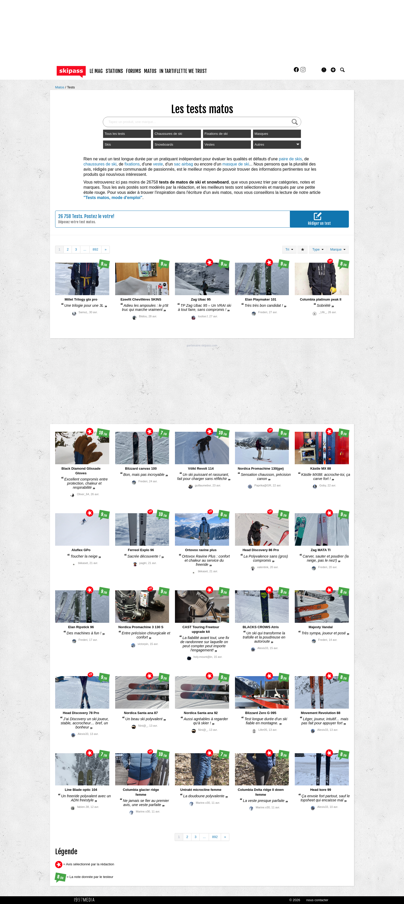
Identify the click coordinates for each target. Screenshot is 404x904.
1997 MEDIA (85, 899)
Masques (261, 134)
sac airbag (183, 164)
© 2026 (294, 900)
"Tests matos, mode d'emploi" (112, 197)
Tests (71, 87)
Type (317, 249)
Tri (289, 249)
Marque (338, 249)
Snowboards (164, 144)
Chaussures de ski (168, 134)
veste (158, 164)
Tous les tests (115, 134)
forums (133, 71)
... (84, 249)
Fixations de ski (216, 134)
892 (95, 249)
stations (114, 71)
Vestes (210, 144)
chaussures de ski (99, 164)
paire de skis (290, 159)
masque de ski (235, 164)
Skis (108, 144)
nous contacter (317, 900)
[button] (333, 70)
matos (150, 71)
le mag (96, 71)
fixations (132, 164)
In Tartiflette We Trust (183, 71)
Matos (60, 87)
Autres (277, 144)
